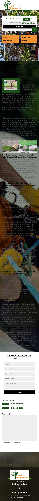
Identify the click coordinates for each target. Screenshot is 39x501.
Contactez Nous (26, 39)
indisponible (27, 15)
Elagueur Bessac (4, 461)
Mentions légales (19, 497)
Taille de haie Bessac (18, 461)
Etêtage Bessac (31, 457)
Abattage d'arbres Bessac (7, 456)
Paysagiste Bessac (17, 456)
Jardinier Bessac (7, 464)
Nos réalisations (8, 39)
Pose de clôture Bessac (31, 461)
